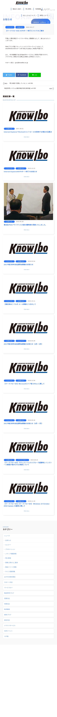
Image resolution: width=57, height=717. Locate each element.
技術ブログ (7, 614)
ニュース (47, 9)
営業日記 (7, 598)
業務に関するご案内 (11, 562)
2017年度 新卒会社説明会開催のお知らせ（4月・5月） (23, 344)
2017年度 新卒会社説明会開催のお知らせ (18, 264)
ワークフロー (22, 460)
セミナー (8, 544)
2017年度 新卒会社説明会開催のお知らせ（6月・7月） (23, 423)
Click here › (27, 136)
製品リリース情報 (11, 567)
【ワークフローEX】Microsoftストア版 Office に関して (24, 384)
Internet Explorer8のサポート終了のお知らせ (20, 171)
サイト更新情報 (10, 571)
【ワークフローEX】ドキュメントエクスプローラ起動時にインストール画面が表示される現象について (28, 464)
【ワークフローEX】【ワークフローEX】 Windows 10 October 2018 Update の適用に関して (27, 505)
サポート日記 (8, 582)
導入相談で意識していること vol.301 (21, 83)
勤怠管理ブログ (9, 593)
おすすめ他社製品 (9, 577)
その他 (6, 636)
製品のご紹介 (18, 9)
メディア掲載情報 (11, 553)
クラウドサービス (9, 625)
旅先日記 (7, 620)
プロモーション (10, 549)
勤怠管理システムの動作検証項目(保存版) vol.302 (20, 88)
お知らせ (20, 27)
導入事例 (29, 9)
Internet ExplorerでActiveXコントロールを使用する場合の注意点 (28, 132)
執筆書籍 (38, 9)
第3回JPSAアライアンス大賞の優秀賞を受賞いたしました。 (25, 225)
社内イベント (8, 631)
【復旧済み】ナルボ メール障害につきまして (20, 304)
